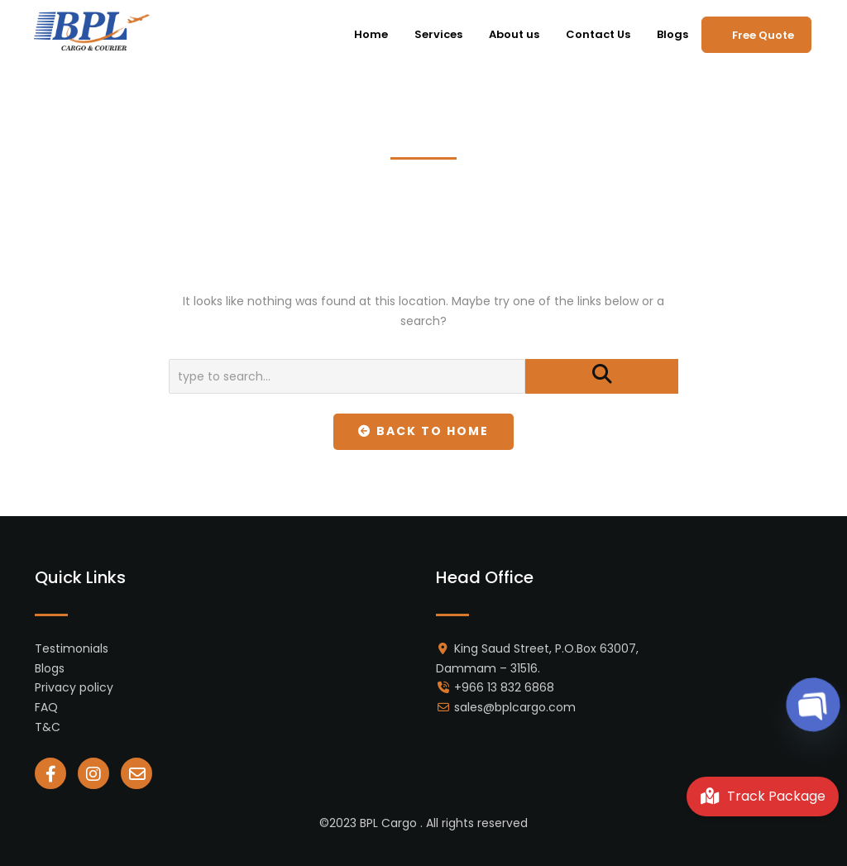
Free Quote (763, 35)
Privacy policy (74, 687)
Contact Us (598, 34)
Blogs (672, 34)
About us (514, 34)
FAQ (46, 707)
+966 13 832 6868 (504, 687)
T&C (47, 727)
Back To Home (424, 431)
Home (371, 34)
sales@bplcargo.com (515, 707)
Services (438, 34)
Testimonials (71, 648)
